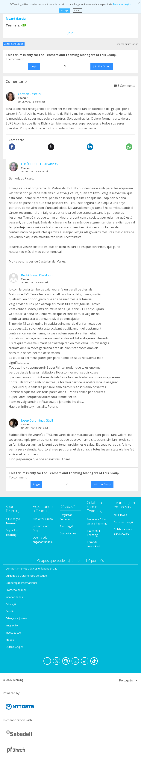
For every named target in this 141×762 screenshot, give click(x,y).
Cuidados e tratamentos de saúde (26, 575)
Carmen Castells (29, 94)
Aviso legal (66, 526)
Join (70, 33)
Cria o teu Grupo (43, 519)
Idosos (10, 639)
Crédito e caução (124, 522)
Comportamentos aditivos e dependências (31, 568)
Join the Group (101, 66)
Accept (65, 10)
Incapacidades (14, 597)
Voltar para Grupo (13, 43)
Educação (11, 604)
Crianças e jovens (16, 618)
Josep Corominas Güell (37, 420)
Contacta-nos (68, 533)
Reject (77, 10)
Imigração (12, 625)
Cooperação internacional (21, 583)
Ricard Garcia (16, 19)
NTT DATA (120, 515)
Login (34, 66)
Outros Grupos (15, 647)
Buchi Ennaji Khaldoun (36, 275)
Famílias (11, 611)
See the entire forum (127, 44)
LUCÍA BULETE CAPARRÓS (39, 164)
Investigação (13, 632)
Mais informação (122, 4)
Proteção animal (16, 590)
